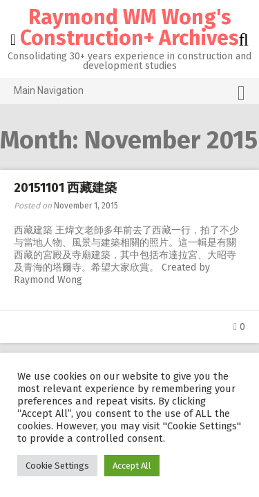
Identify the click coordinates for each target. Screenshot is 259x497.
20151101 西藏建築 (65, 187)
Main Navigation (129, 93)
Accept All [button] (132, 465)
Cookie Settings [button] (57, 465)
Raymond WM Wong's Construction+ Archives (129, 27)
